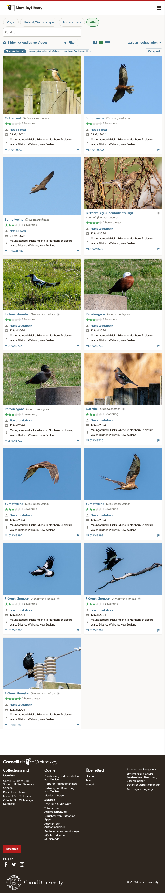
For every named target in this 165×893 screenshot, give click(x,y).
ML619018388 (13, 725)
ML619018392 (13, 535)
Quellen (50, 770)
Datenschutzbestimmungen (143, 784)
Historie (90, 776)
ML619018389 (94, 630)
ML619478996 (14, 251)
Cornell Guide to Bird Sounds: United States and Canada (19, 784)
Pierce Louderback (102, 228)
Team (89, 780)
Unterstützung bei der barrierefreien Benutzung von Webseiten (142, 777)
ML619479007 (14, 150)
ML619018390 (13, 630)
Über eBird (95, 770)
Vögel (11, 22)
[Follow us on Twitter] (13, 864)
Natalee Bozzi (18, 129)
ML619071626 (94, 249)
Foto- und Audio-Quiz (57, 804)
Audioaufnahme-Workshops (61, 831)
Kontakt (90, 784)
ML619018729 (13, 440)
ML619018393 (94, 535)
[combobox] (45, 32)
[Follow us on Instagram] (21, 864)
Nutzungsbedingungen (141, 789)
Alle (93, 22)
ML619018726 (94, 440)
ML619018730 (94, 346)
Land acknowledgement (141, 769)
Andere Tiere (72, 22)
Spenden (12, 848)
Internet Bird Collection (17, 796)
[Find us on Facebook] (5, 864)
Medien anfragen (54, 795)
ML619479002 (95, 150)
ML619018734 (13, 346)
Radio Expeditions (14, 792)
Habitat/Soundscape (39, 22)
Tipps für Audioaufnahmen (60, 783)
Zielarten (49, 799)
